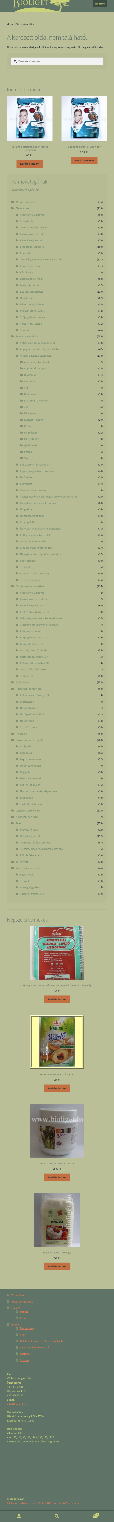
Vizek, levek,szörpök (27, 868)
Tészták (24, 330)
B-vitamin (30, 374)
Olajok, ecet (27, 298)
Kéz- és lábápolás (30, 784)
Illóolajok (21, 733)
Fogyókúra (26, 483)
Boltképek (26, 1353)
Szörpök (25, 881)
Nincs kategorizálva (27, 816)
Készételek (26, 272)
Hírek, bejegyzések (22, 1301)
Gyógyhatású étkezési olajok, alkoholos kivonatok (48, 496)
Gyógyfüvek (22, 682)
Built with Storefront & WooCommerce (60, 1503)
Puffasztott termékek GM (34, 663)
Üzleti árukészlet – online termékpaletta (43, 1341)
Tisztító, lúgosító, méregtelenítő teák (42, 848)
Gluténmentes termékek (30, 586)
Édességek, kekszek (31, 240)
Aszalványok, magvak (32, 214)
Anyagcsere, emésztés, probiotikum (40, 349)
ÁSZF (23, 1334)
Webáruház (17, 1295)
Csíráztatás (26, 221)
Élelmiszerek (23, 208)
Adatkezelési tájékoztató (34, 1347)
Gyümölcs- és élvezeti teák (35, 842)
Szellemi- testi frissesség (34, 573)
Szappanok (26, 797)
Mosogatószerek (29, 708)
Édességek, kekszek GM (33, 605)
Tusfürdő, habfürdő (31, 804)
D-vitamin (30, 394)
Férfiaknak (26, 477)
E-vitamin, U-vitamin (36, 400)
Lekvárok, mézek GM (31, 644)
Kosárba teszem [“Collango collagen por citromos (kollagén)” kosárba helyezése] (29, 163)
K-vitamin (30, 413)
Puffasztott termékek (32, 310)
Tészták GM (26, 676)
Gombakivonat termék (33, 490)
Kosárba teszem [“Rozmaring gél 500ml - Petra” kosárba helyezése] (57, 1177)
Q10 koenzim (31, 445)
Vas (26, 458)
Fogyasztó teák (29, 829)
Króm (27, 426)
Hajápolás (26, 772)
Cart (87, 1514)
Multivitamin (31, 438)
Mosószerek (27, 720)
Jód (26, 406)
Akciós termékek (25, 202)
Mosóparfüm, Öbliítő (32, 714)
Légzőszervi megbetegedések (37, 547)
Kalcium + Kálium (34, 419)
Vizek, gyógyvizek (30, 887)
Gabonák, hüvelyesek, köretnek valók (41, 259)
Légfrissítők (27, 701)
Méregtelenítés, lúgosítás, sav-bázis (40, 554)
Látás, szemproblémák (33, 541)
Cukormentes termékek (33, 227)
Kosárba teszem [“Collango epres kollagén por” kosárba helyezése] (84, 160)
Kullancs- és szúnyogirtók (35, 695)
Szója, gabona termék (32, 317)
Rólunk (15, 1324)
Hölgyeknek (27, 509)
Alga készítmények (35, 368)
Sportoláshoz (28, 560)
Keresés (57, 1516)
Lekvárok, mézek (29, 285)
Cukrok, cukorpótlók (31, 234)
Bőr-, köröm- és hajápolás (35, 464)
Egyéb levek (27, 874)
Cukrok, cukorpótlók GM (34, 599)
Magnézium (31, 432)
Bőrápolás (26, 752)
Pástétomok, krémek (32, 304)
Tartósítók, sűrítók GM (33, 669)
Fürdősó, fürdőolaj (30, 765)
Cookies (24, 1360)
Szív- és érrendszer (30, 580)
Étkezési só (26, 253)
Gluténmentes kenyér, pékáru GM (39, 624)
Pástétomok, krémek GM (34, 656)
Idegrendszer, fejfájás (32, 515)
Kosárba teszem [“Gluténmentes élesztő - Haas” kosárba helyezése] (57, 1088)
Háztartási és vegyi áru (29, 688)
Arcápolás (25, 746)
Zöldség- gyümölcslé (32, 893)
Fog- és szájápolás (30, 759)
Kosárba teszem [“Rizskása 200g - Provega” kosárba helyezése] (57, 1266)
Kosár (23, 1318)
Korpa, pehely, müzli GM (34, 637)
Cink (26, 387)
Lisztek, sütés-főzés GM (33, 650)
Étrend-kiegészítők (27, 336)
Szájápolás (26, 567)
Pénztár (24, 1311)
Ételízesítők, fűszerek (32, 246)
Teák (18, 823)
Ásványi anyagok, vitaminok (36, 355)
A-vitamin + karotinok (36, 362)
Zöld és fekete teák (31, 855)
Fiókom (15, 1307)
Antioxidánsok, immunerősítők (37, 342)
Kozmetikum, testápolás (30, 740)
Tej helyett (22, 861)
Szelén (28, 451)
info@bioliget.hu (16, 1404)
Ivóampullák (27, 522)
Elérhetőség (27, 1328)
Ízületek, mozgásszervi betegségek (40, 528)
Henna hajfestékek (31, 778)
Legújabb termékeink (28, 810)
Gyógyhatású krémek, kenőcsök (38, 503)
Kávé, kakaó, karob (30, 266)
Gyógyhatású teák (30, 836)
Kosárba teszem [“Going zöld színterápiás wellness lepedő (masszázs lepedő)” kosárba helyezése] (57, 999)
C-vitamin (30, 381)
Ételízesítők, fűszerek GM (34, 612)
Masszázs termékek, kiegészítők (38, 791)
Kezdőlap (15, 24)
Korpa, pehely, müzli (31, 278)
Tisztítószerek (28, 727)
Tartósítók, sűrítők (31, 323)
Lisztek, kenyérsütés (31, 291)
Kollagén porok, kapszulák (35, 535)
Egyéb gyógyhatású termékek (37, 471)
